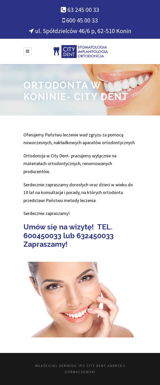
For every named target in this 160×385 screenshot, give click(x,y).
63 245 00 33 (83, 10)
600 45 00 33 (82, 20)
